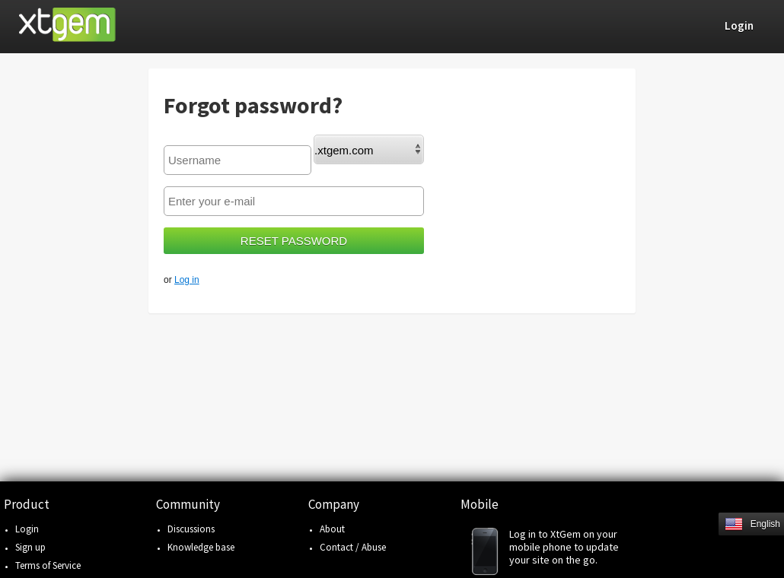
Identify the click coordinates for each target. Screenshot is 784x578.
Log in (186, 280)
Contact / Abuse (353, 547)
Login (27, 528)
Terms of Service (48, 565)
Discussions (191, 528)
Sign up (30, 547)
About (332, 528)
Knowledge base (200, 547)
